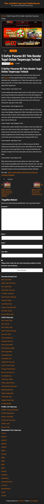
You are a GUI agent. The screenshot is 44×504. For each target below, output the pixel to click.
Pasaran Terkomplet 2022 (8, 307)
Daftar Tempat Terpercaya (8, 331)
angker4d (4, 437)
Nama (3, 234)
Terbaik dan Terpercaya (8, 362)
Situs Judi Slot (5, 324)
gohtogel (3, 471)
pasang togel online (6, 482)
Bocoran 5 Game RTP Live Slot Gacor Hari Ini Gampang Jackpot (37, 192)
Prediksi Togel (5, 423)
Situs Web (4, 252)
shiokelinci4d (5, 478)
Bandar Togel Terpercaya (8, 283)
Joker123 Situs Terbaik (7, 365)
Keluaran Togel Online (7, 417)
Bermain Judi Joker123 (7, 372)
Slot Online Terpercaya (7, 293)
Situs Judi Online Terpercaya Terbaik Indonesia (22, 3)
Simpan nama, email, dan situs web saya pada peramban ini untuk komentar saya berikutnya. (21, 264)
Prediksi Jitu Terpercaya (8, 420)
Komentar (4, 206)
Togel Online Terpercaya (8, 290)
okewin (3, 492)
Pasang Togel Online (7, 345)
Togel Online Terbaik (7, 379)
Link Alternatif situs (6, 355)
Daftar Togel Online (6, 351)
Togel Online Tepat (6, 396)
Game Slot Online (6, 334)
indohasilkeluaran (6, 489)
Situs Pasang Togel (6, 327)
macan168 (4, 475)
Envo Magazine (34, 501)
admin (18, 63)
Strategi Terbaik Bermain (8, 369)
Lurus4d (3, 495)
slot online (13, 50)
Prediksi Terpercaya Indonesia (9, 410)
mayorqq (6, 78)
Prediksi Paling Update (7, 413)
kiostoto (3, 433)
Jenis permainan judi (7, 338)
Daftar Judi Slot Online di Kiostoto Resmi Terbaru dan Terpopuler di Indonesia (6, 193)
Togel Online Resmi (6, 304)
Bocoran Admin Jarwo (7, 314)
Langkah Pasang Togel (7, 400)
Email (3, 243)
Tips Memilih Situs (6, 358)
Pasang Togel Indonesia (8, 383)
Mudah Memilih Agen (7, 390)
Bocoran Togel (5, 427)
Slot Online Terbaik (6, 311)
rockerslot (4, 485)
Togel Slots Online (6, 300)
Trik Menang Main (6, 403)
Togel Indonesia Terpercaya (9, 386)
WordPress (21, 501)
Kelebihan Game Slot (7, 341)
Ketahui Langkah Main (7, 393)
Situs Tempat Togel (6, 320)
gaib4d (3, 450)
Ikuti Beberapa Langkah (7, 348)
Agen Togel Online (6, 279)
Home (3, 16)
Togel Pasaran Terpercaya (8, 297)
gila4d (3, 457)
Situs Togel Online (6, 286)
